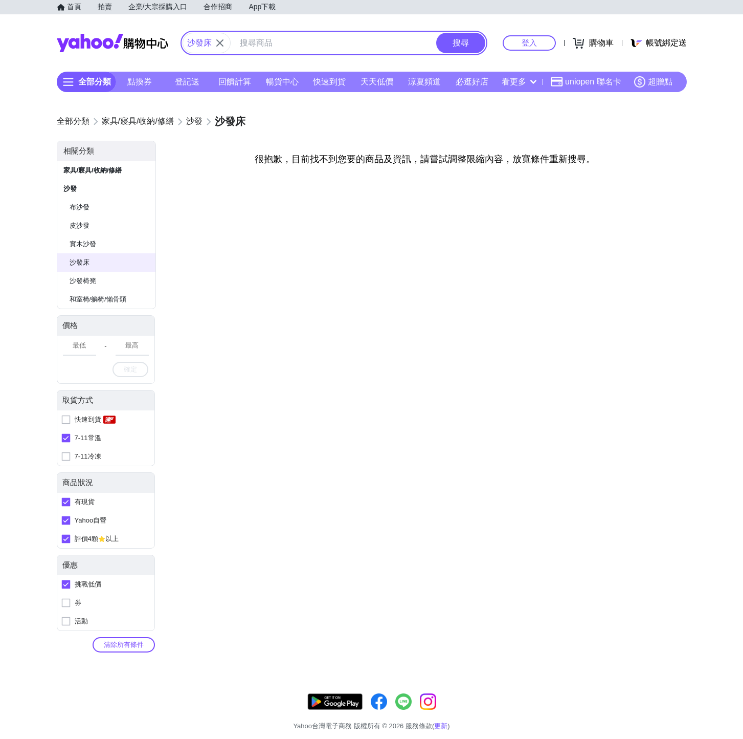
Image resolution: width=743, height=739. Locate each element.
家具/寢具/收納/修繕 (92, 170)
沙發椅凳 (83, 281)
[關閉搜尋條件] (220, 43)
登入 (529, 42)
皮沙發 (79, 225)
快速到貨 (329, 81)
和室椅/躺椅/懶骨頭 (98, 299)
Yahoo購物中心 (112, 43)
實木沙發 (83, 244)
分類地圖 (673, 713)
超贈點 (653, 82)
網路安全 (603, 713)
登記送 (187, 81)
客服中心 (487, 713)
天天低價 (377, 81)
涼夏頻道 (424, 81)
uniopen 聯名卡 (586, 82)
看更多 (519, 81)
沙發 (70, 188)
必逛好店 (471, 81)
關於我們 (525, 713)
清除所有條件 (124, 644)
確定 (130, 369)
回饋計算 (234, 81)
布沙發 (79, 207)
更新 (677, 701)
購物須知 (564, 713)
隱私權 (638, 713)
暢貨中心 (281, 81)
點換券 (139, 81)
